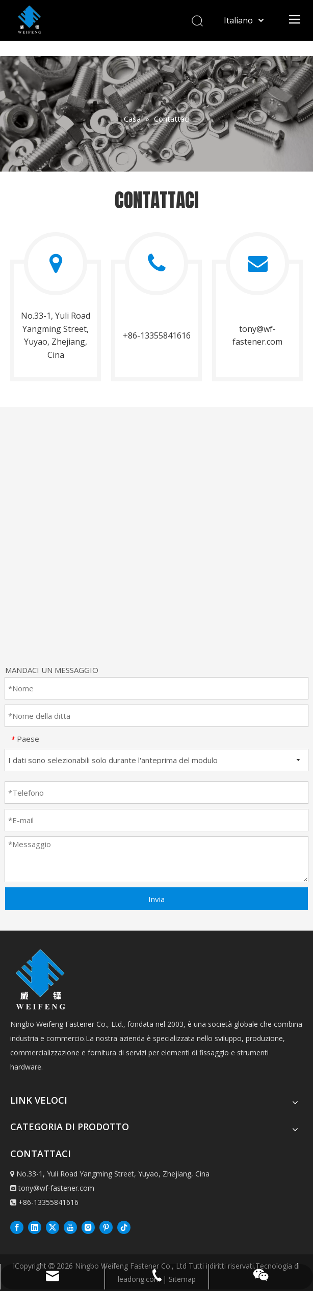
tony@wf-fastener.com (56, 1188)
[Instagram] (88, 1227)
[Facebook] (16, 1227)
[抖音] (124, 1227)
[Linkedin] (34, 1227)
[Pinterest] (106, 1227)
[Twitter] (52, 1227)
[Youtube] (70, 1227)
